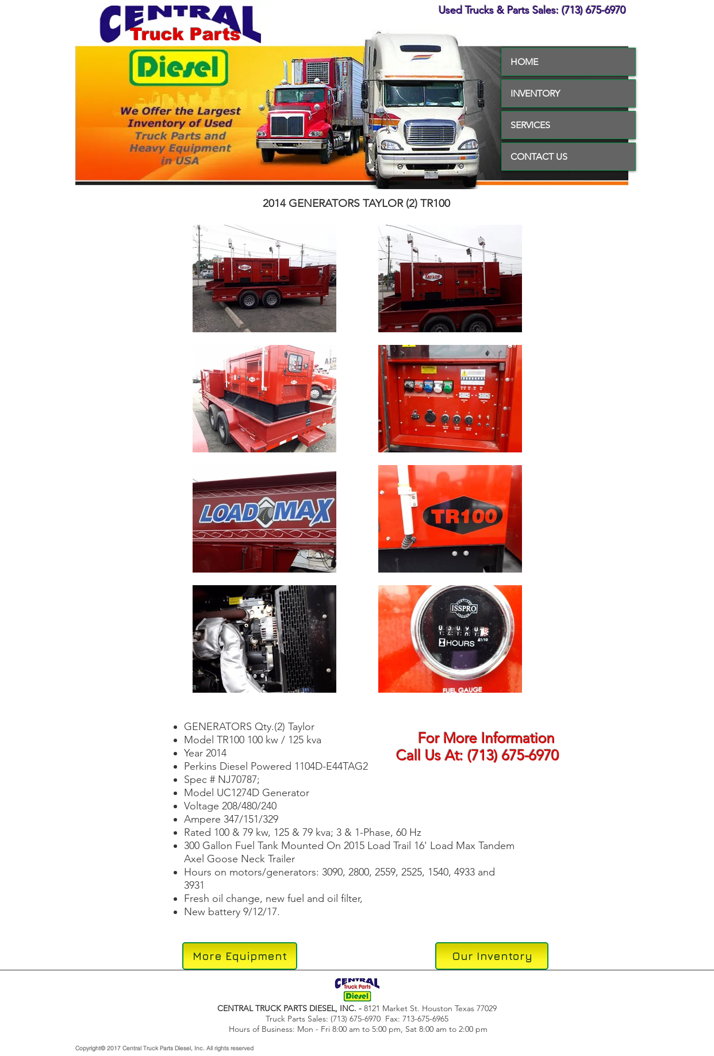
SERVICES (530, 125)
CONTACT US (538, 156)
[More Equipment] (239, 956)
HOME (524, 61)
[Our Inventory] (491, 956)
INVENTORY (535, 93)
